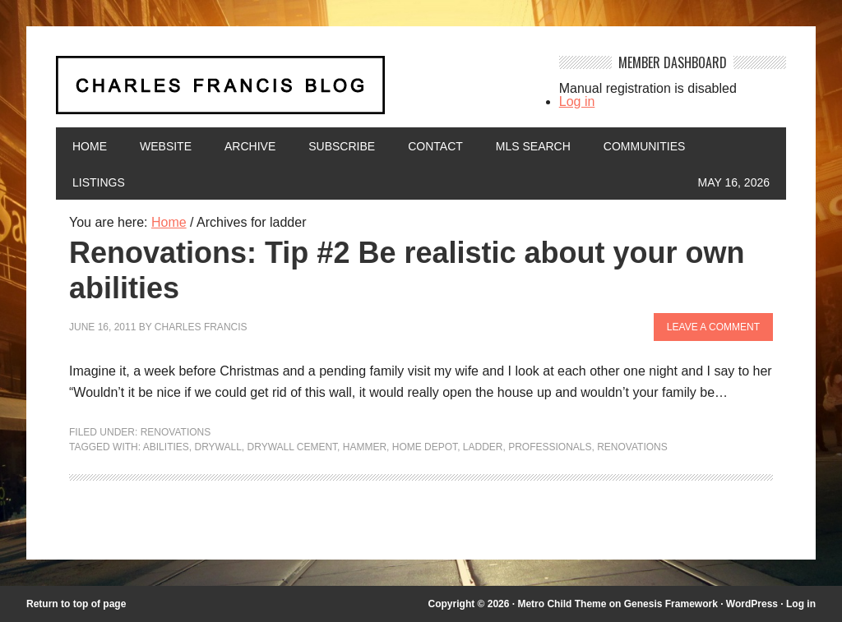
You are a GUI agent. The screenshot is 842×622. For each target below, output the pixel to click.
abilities (166, 447)
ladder (483, 447)
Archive (249, 146)
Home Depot (424, 447)
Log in (577, 101)
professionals (549, 447)
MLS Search (533, 146)
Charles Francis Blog (295, 91)
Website (166, 146)
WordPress (752, 604)
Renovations (176, 432)
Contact (435, 146)
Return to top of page (76, 604)
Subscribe (341, 146)
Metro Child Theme (561, 604)
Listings (98, 182)
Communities (645, 146)
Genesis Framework (671, 604)
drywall (217, 447)
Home (89, 146)
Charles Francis (201, 327)
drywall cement (293, 447)
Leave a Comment (713, 327)
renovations (632, 447)
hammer (364, 447)
